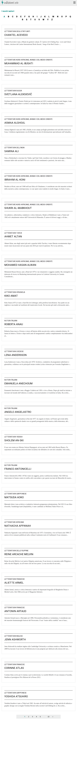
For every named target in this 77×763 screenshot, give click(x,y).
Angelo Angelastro (17, 412)
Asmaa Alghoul (14, 122)
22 (48, 717)
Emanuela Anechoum (18, 383)
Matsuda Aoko (14, 497)
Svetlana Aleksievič (18, 94)
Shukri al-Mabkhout (18, 208)
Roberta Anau (13, 324)
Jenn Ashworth (15, 639)
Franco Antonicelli (17, 468)
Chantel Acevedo (16, 35)
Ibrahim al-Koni (14, 179)
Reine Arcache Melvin (18, 554)
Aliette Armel (14, 582)
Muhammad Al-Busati (18, 63)
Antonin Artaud (15, 611)
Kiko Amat (11, 295)
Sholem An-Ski (14, 440)
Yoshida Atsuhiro (16, 696)
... (44, 717)
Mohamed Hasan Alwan (20, 264)
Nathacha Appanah (17, 525)
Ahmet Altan (13, 236)
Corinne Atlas (14, 668)
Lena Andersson (15, 355)
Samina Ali (11, 151)
